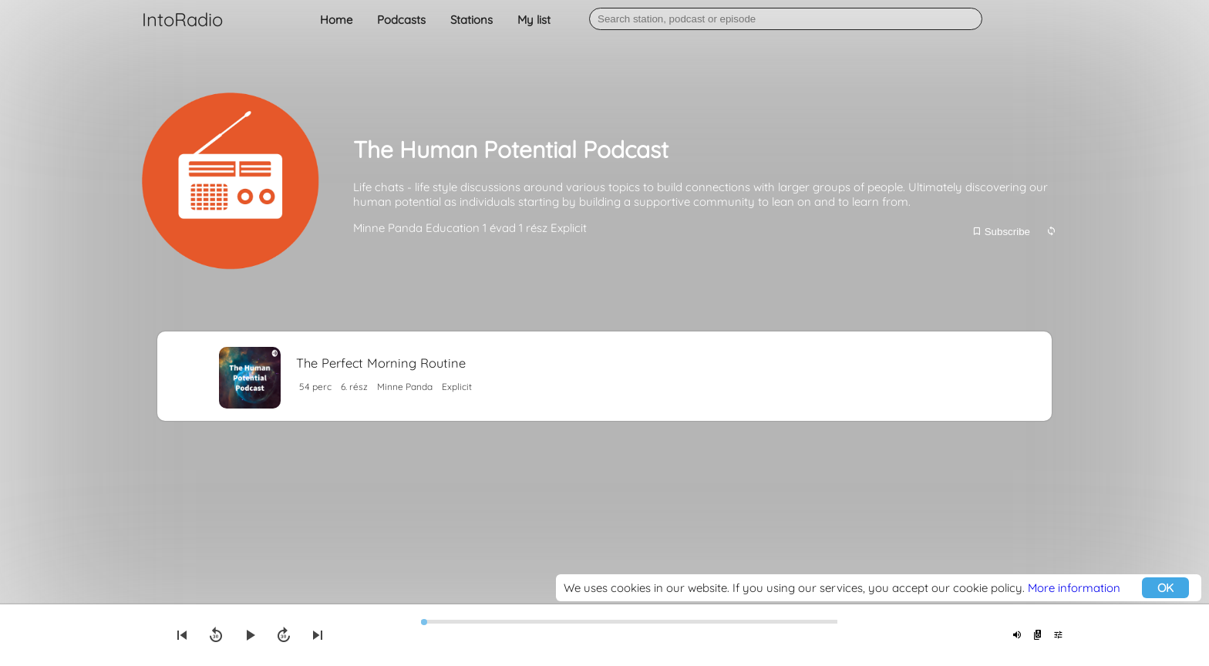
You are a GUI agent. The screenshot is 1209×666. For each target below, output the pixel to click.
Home (336, 19)
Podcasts (401, 19)
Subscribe (1001, 231)
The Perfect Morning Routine (381, 363)
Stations (471, 19)
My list (534, 19)
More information (1074, 587)
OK (1165, 587)
